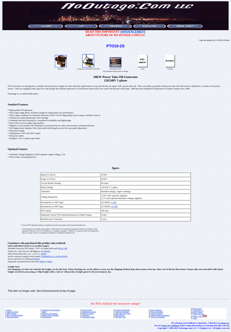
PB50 (42, 261)
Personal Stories (12, 317)
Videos (8, 310)
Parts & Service (198, 314)
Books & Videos (88, 314)
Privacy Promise (157, 314)
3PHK (43, 254)
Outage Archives (12, 312)
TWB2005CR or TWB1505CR (54, 256)
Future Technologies (123, 310)
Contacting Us (198, 310)
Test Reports (46, 317)
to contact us (223, 323)
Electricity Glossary (122, 312)
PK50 (37, 259)
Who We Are (120, 315)
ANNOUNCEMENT (132, 31)
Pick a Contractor (157, 312)
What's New (197, 309)
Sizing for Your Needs (49, 314)
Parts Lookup (198, 312)
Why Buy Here (121, 317)
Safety (44, 312)
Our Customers (156, 310)
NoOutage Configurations (51, 310)
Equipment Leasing (89, 312)
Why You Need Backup (14, 315)
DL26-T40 (62, 248)
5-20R (113, 202)
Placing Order (87, 310)
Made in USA (200, 316)
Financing (85, 315)
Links (195, 318)
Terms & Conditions (158, 317)
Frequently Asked (88, 317)
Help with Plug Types (123, 314)
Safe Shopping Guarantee (160, 315)
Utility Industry (11, 314)
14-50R (114, 206)
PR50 (49, 261)
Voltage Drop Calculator (50, 315)
